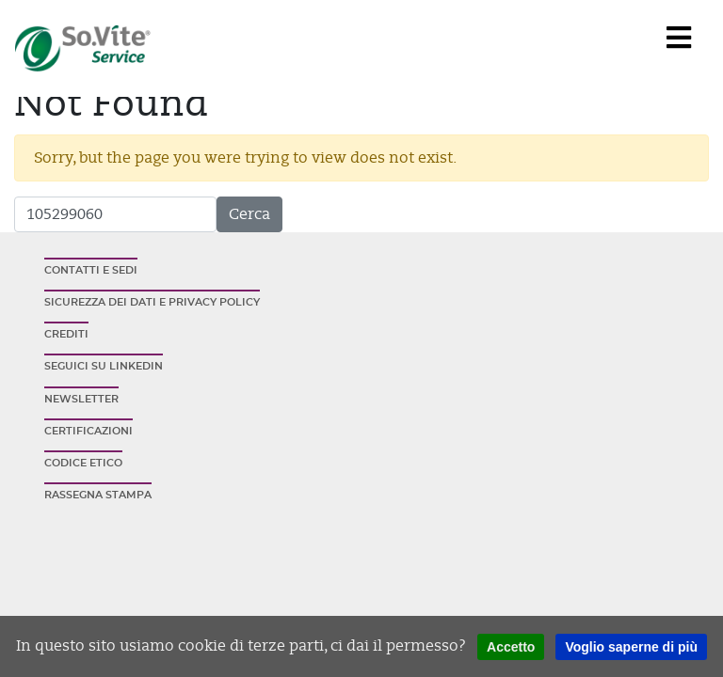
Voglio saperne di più (631, 646)
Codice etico (83, 463)
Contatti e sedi (90, 270)
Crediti (66, 334)
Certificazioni (88, 431)
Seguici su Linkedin (103, 366)
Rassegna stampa (98, 495)
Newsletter (81, 399)
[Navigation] (679, 39)
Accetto (511, 646)
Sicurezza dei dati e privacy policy (152, 302)
